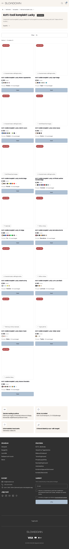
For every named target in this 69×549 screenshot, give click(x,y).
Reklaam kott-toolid (7, 456)
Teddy (42, 339)
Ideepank (4, 447)
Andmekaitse (40, 466)
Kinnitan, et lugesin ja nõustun (51, 497)
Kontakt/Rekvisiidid (42, 472)
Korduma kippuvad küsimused (44, 469)
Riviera (8, 85)
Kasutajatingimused (42, 463)
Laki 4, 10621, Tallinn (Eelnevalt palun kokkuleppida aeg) (18, 487)
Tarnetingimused (41, 456)
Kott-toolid (8, 9)
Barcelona (43, 238)
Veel (17, 90)
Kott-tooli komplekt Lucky (26, 9)
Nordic (8, 186)
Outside (42, 188)
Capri (41, 85)
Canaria (8, 288)
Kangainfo (4, 450)
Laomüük (4, 453)
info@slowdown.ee (9, 481)
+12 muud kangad (15, 85)
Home (42, 136)
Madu (8, 339)
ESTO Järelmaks (41, 447)
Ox (7, 238)
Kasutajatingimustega (61, 497)
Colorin (8, 136)
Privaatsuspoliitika (41, 460)
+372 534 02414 (8, 484)
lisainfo (5, 26)
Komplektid (15, 9)
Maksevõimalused (41, 453)
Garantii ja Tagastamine (43, 450)
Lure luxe (42, 288)
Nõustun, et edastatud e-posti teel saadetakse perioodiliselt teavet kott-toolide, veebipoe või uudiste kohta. (51, 492)
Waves (8, 389)
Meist (3, 460)
